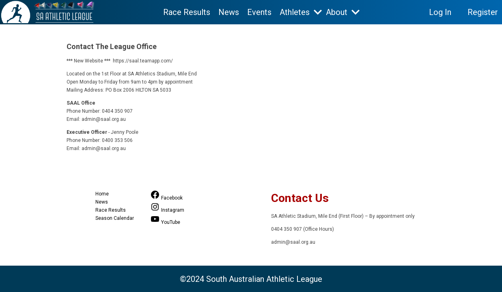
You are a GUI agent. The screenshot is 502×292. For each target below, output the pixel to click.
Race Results (186, 12)
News (228, 12)
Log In (440, 12)
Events (259, 12)
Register (483, 12)
